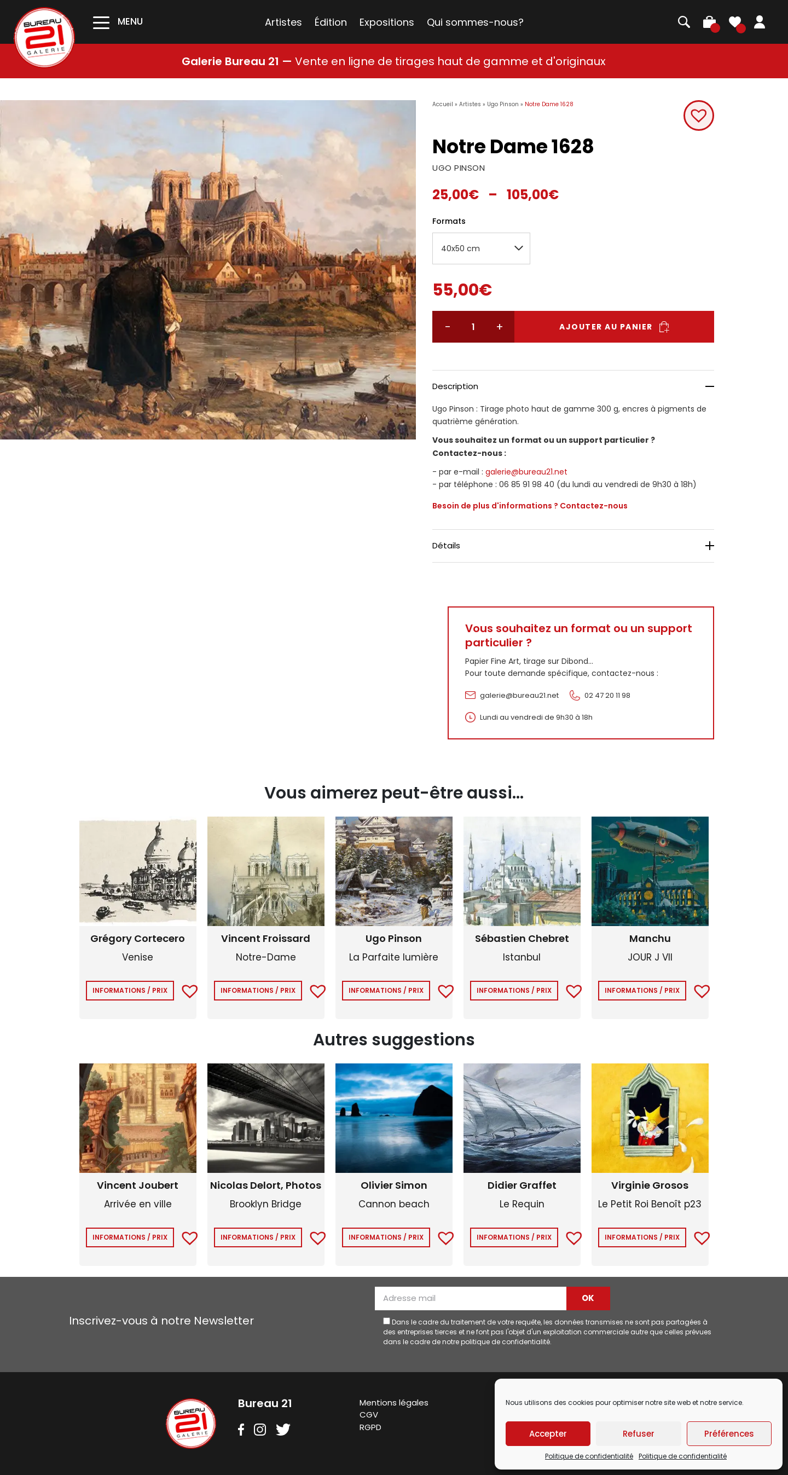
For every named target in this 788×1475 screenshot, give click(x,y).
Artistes (283, 22)
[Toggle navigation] (118, 21)
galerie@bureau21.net (526, 471)
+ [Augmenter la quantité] (499, 326)
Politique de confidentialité (589, 1456)
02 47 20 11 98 (607, 695)
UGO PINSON (458, 167)
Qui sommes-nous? (475, 22)
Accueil (442, 104)
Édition (331, 22)
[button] (698, 115)
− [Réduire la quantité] (447, 326)
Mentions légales (394, 1402)
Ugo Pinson (503, 104)
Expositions (387, 22)
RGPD (370, 1427)
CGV (369, 1414)
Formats (449, 221)
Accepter (548, 1433)
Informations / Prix (129, 990)
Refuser (638, 1433)
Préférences (729, 1433)
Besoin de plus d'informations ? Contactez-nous (530, 505)
